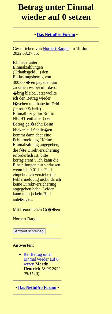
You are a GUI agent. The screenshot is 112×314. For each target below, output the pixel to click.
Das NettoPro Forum (56, 34)
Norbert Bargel (56, 48)
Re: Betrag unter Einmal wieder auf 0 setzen (41, 259)
